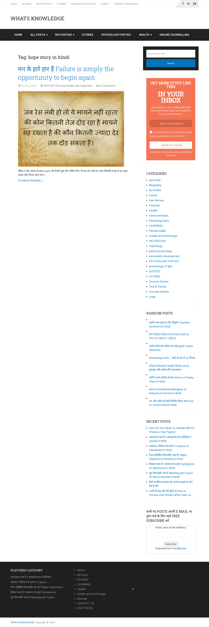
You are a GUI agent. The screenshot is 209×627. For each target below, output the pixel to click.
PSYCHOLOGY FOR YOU (83, 4)
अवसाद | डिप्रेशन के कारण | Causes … (29, 582)
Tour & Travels (158, 286)
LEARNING (155, 225)
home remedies (159, 215)
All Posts (26, 4)
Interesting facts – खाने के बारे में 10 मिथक (172, 357)
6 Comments (107, 85)
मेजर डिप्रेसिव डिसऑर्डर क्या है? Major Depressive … (37, 587)
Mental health (157, 230)
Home (13, 4)
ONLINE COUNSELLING (126, 4)
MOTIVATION (43, 4)
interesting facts (159, 220)
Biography (155, 185)
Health (104, 4)
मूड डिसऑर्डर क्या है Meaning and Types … (33, 597)
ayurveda (155, 180)
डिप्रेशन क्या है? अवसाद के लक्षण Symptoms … (34, 592)
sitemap (82, 598)
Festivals (154, 205)
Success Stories (159, 281)
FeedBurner (179, 548)
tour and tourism (159, 291)
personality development (76, 85)
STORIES (61, 4)
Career (153, 195)
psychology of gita (160, 266)
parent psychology (160, 251)
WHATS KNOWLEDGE (37, 18)
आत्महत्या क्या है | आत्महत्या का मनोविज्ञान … (31, 577)
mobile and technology (163, 235)
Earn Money (156, 200)
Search (170, 63)
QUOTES (154, 271)
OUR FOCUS (85, 608)
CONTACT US (85, 603)
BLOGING (155, 190)
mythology (155, 246)
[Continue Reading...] (30, 180)
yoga (152, 296)
